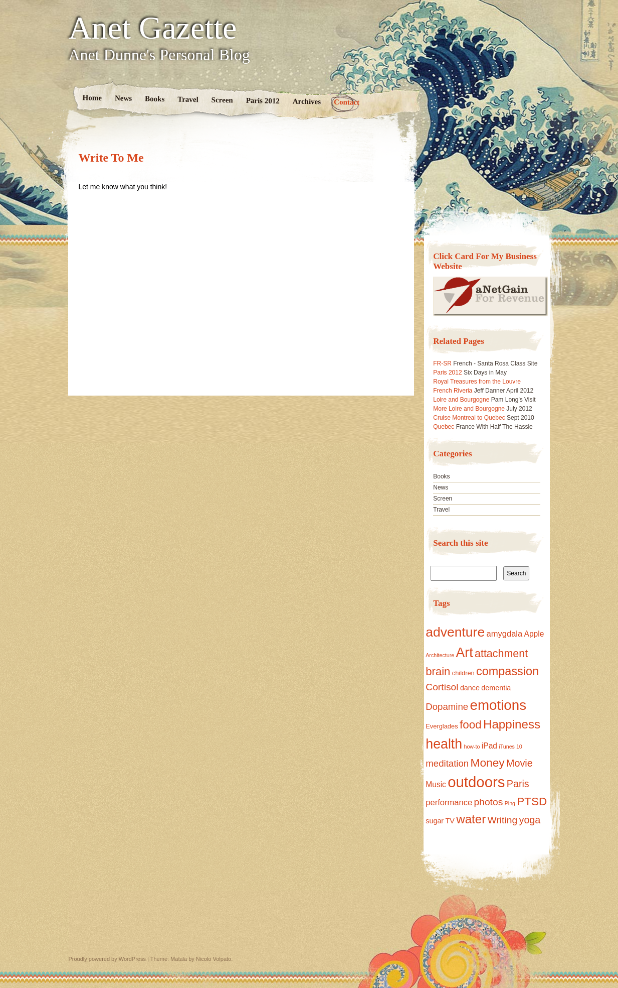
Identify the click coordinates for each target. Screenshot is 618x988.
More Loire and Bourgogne (469, 408)
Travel (187, 99)
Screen (222, 100)
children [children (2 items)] (463, 673)
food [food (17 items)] (471, 724)
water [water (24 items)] (471, 819)
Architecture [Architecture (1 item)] (440, 655)
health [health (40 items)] (444, 744)
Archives (306, 101)
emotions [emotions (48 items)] (498, 705)
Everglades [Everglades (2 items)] (442, 726)
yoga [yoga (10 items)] (530, 819)
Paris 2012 (262, 100)
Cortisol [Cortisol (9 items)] (442, 687)
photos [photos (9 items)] (488, 802)
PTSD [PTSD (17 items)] (532, 801)
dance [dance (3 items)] (470, 688)
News (122, 98)
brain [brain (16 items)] (438, 671)
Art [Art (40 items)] (464, 652)
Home (92, 97)
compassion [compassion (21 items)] (507, 671)
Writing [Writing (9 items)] (503, 820)
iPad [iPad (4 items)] (489, 746)
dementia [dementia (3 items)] (496, 688)
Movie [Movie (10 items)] (519, 763)
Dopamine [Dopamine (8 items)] (447, 706)
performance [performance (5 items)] (449, 802)
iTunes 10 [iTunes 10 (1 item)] (510, 747)
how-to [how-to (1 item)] (472, 747)
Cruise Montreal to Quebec (469, 417)
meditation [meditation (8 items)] (447, 763)
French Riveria (452, 390)
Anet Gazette (153, 28)
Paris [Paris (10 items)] (518, 783)
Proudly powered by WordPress (107, 959)
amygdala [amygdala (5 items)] (504, 634)
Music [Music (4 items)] (436, 784)
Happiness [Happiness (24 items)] (511, 724)
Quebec (443, 426)
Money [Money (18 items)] (488, 762)
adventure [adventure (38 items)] (455, 632)
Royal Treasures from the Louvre (477, 381)
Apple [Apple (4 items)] (534, 634)
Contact (346, 102)
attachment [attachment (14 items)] (501, 654)
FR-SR (442, 363)
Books (154, 98)
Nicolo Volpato (213, 959)
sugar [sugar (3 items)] (435, 821)
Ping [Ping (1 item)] (510, 803)
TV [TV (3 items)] (450, 821)
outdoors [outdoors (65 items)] (476, 782)
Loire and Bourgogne (461, 399)
